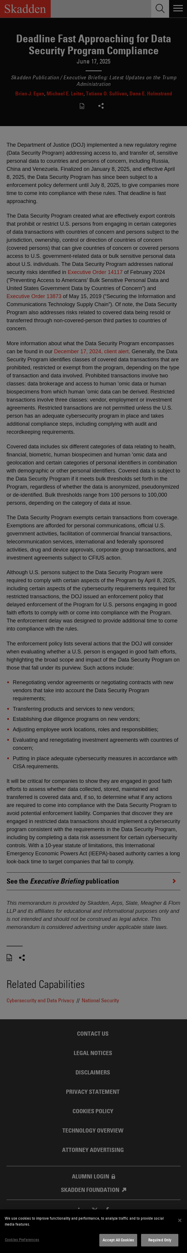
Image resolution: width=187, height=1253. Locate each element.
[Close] (180, 1220)
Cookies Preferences (22, 1239)
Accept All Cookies (118, 1239)
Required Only (159, 1239)
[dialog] (93, 1231)
